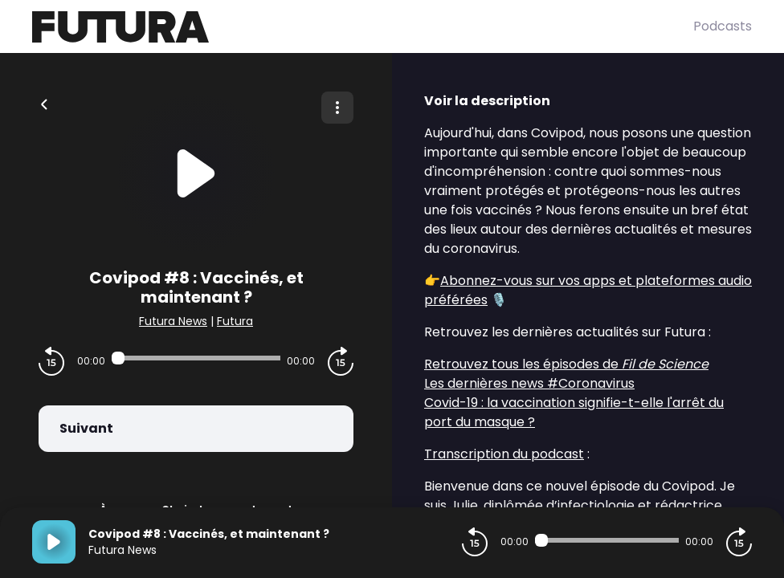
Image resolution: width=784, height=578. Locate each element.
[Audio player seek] (196, 358)
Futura (235, 321)
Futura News (173, 321)
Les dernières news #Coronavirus (529, 383)
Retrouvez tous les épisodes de (566, 364)
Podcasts (722, 26)
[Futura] (362, 27)
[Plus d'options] (337, 108)
